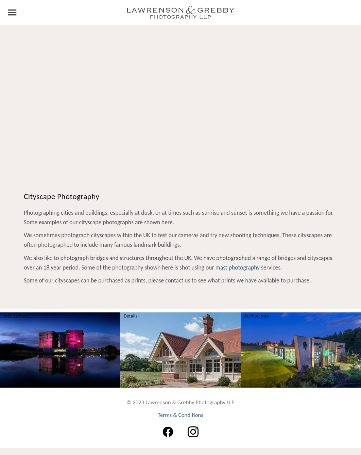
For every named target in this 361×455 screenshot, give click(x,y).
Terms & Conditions (180, 415)
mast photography (238, 268)
